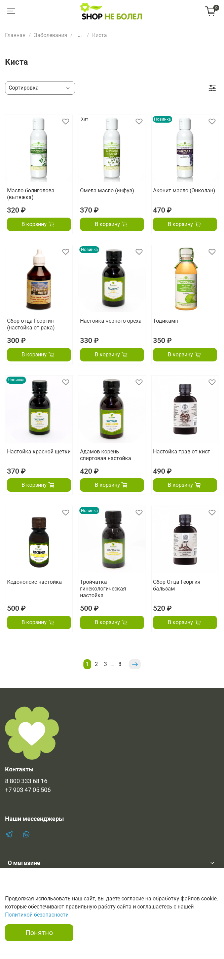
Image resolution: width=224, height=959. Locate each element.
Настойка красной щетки (39, 451)
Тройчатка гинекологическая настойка (103, 589)
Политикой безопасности (37, 915)
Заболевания (50, 35)
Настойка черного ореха (111, 321)
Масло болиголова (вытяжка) (30, 193)
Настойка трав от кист (181, 451)
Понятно (39, 933)
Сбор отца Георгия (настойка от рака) (31, 324)
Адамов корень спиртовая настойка (105, 454)
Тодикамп (165, 321)
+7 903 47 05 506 (28, 790)
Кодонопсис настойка (34, 582)
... (80, 35)
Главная (15, 35)
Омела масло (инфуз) (107, 190)
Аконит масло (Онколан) (184, 190)
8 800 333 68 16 (26, 781)
